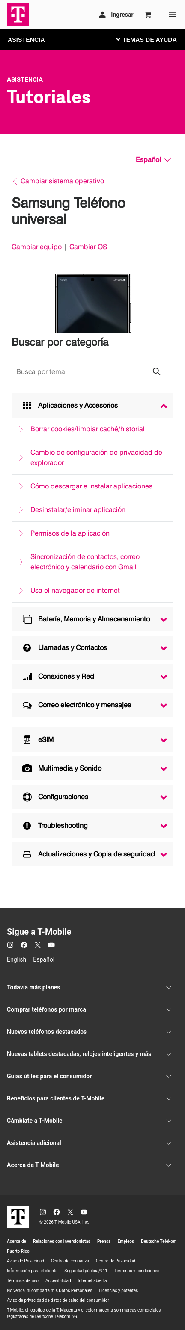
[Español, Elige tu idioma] (153, 159)
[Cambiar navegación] (153, 39)
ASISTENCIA (26, 39)
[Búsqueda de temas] (92, 371)
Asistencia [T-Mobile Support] (25, 79)
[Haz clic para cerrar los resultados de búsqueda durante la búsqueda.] (156, 371)
